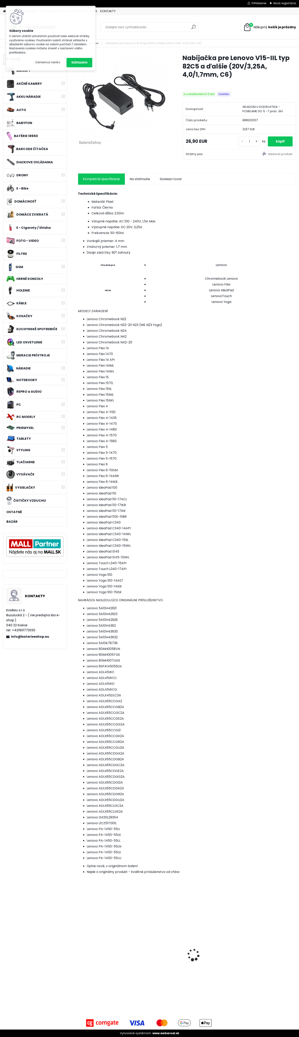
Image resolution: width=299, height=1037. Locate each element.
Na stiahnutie (140, 179)
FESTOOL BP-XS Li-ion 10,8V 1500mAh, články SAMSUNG (267, 957)
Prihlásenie (259, 3)
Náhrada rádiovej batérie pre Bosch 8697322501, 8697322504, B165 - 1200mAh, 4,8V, (159, 957)
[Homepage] (4, 11)
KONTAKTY (108, 11)
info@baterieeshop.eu (30, 636)
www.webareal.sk (165, 1033)
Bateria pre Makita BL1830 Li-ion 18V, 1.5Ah (213, 955)
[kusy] (249, 141)
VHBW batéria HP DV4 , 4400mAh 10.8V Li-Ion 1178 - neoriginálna (102, 963)
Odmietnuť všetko (47, 62)
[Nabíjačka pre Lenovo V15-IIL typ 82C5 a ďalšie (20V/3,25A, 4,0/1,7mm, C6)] (124, 100)
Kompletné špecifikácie (101, 179)
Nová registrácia (284, 3)
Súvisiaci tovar (171, 179)
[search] (193, 28)
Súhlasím (79, 62)
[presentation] (80, 948)
